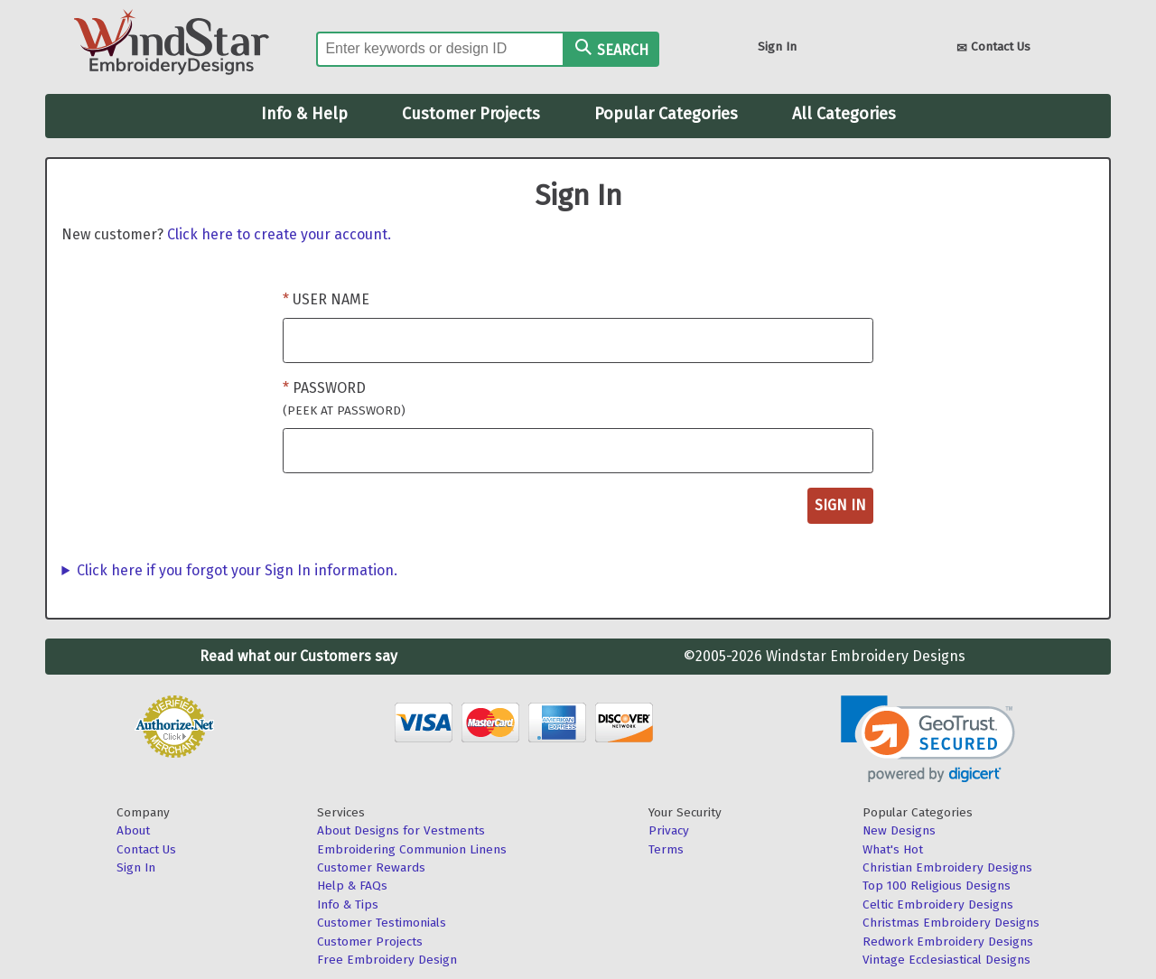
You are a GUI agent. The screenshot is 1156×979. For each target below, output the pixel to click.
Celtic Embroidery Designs (937, 904)
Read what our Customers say (298, 656)
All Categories (844, 114)
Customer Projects (471, 114)
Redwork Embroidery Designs (947, 941)
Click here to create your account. (279, 234)
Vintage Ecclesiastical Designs (946, 959)
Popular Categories (666, 114)
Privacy (668, 830)
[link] (928, 739)
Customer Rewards (371, 867)
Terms (666, 849)
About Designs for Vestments (401, 830)
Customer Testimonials (381, 922)
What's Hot (892, 849)
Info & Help (304, 114)
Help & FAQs (352, 885)
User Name (331, 299)
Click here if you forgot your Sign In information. (237, 570)
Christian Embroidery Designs (947, 867)
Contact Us (993, 48)
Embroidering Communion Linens (412, 849)
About (133, 830)
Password (344, 398)
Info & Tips (347, 904)
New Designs (899, 830)
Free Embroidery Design (387, 959)
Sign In (777, 46)
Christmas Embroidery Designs (950, 922)
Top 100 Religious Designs (936, 885)
